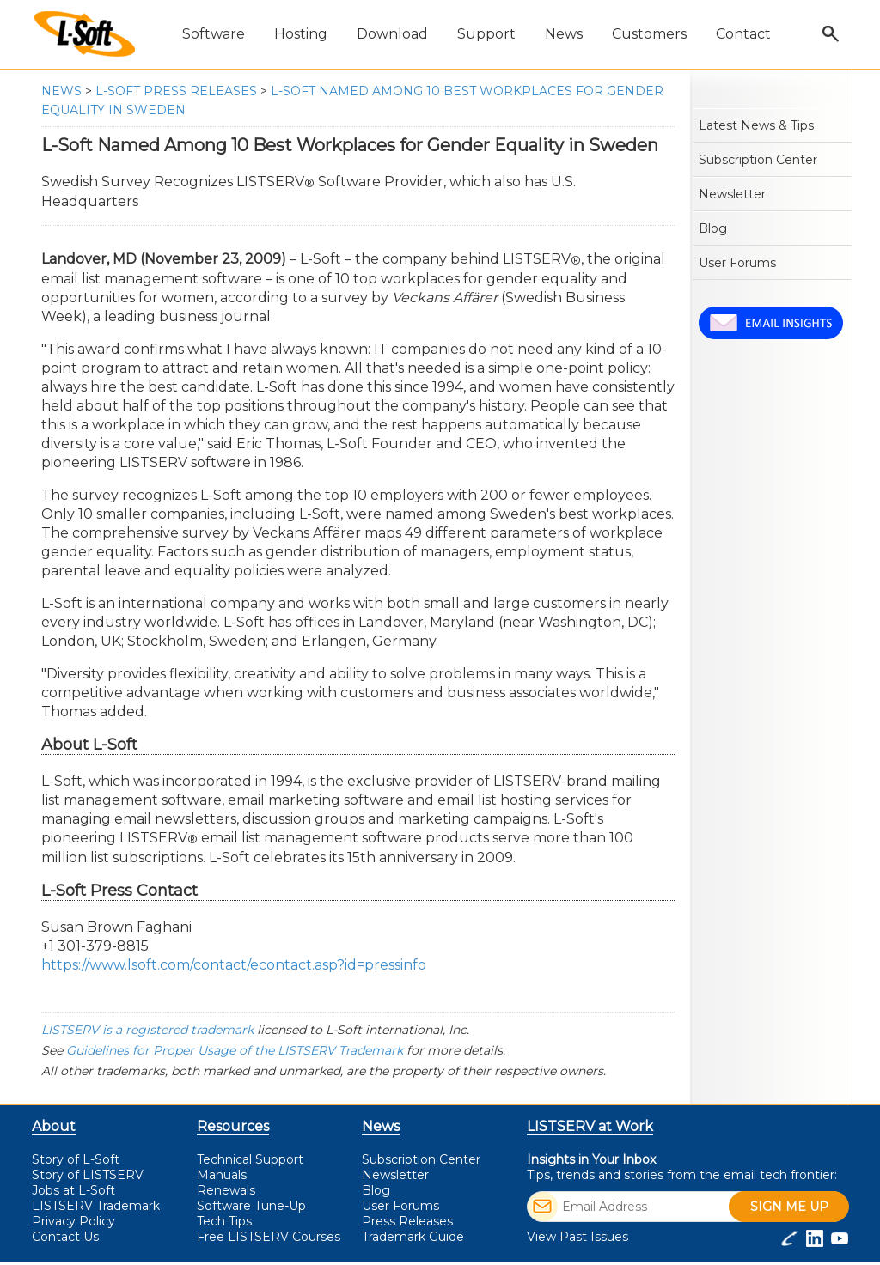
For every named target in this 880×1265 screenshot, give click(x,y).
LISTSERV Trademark (96, 1205)
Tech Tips (224, 1221)
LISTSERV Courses (268, 1236)
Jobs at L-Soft (73, 1190)
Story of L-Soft (75, 1159)
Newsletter (732, 194)
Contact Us (65, 1236)
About (54, 1126)
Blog (713, 228)
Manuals (222, 1175)
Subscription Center (758, 159)
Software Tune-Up (251, 1205)
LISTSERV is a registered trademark (147, 1029)
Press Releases (407, 1221)
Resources (233, 1126)
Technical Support (250, 1159)
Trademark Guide (413, 1236)
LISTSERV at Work (590, 1126)
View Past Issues (577, 1236)
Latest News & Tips (756, 125)
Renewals (226, 1190)
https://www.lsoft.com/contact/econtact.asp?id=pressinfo (233, 965)
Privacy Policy (73, 1221)
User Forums (737, 263)
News (61, 91)
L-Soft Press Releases (176, 91)
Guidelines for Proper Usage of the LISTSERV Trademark (234, 1050)
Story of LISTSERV (88, 1175)
